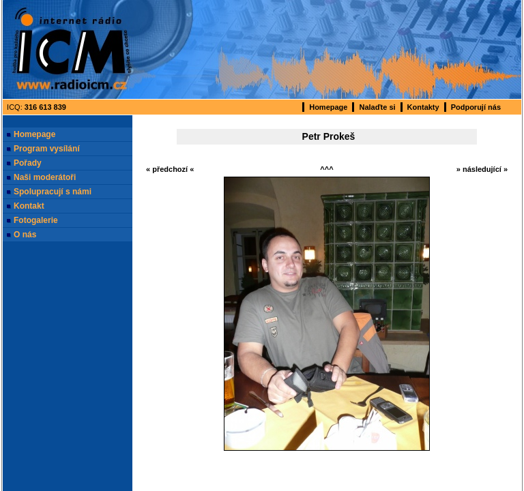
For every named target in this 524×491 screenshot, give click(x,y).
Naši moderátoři (45, 177)
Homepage (328, 107)
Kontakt (29, 206)
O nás (25, 234)
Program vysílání (47, 148)
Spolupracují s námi (52, 191)
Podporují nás (476, 107)
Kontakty (423, 107)
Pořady (28, 163)
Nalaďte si (377, 107)
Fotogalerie (36, 220)
